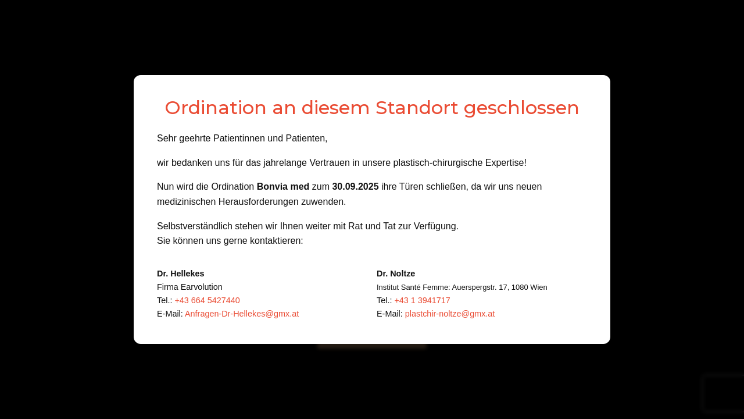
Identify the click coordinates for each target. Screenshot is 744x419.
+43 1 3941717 (422, 300)
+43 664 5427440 (206, 300)
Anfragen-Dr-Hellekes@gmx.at (242, 313)
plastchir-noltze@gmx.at (450, 313)
